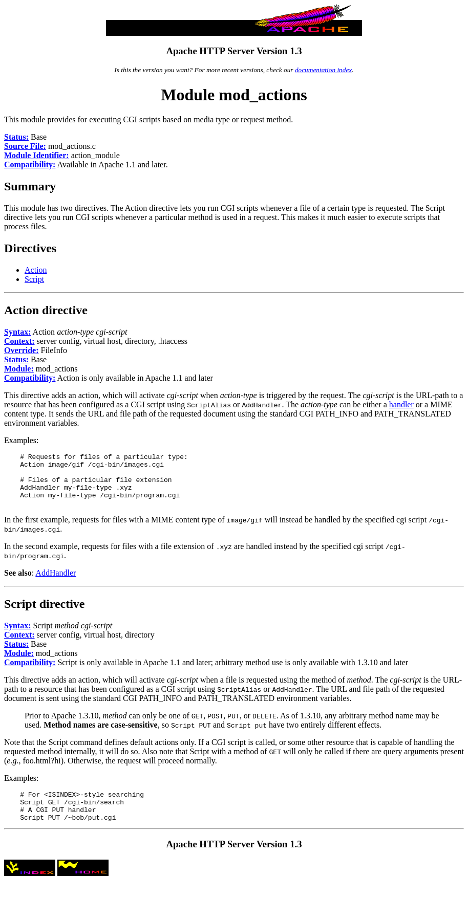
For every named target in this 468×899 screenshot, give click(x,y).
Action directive (46, 310)
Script (34, 279)
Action (36, 270)
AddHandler (55, 583)
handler (401, 404)
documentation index (323, 70)
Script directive (44, 614)
